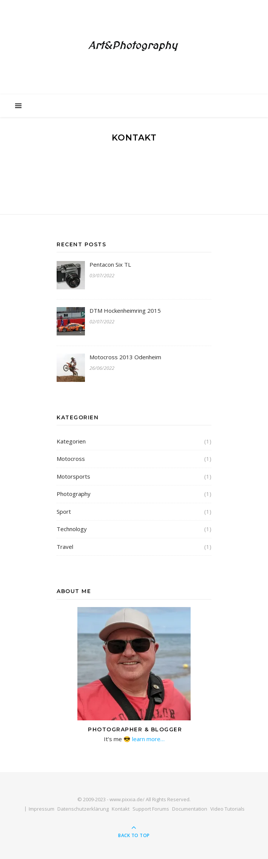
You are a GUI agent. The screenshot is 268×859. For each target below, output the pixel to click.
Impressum (41, 808)
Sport (64, 511)
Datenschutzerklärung (83, 808)
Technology (72, 529)
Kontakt (120, 808)
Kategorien (71, 441)
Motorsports (73, 476)
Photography (74, 493)
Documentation (189, 808)
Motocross (71, 458)
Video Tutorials (227, 808)
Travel (65, 546)
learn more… (148, 739)
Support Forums (150, 808)
